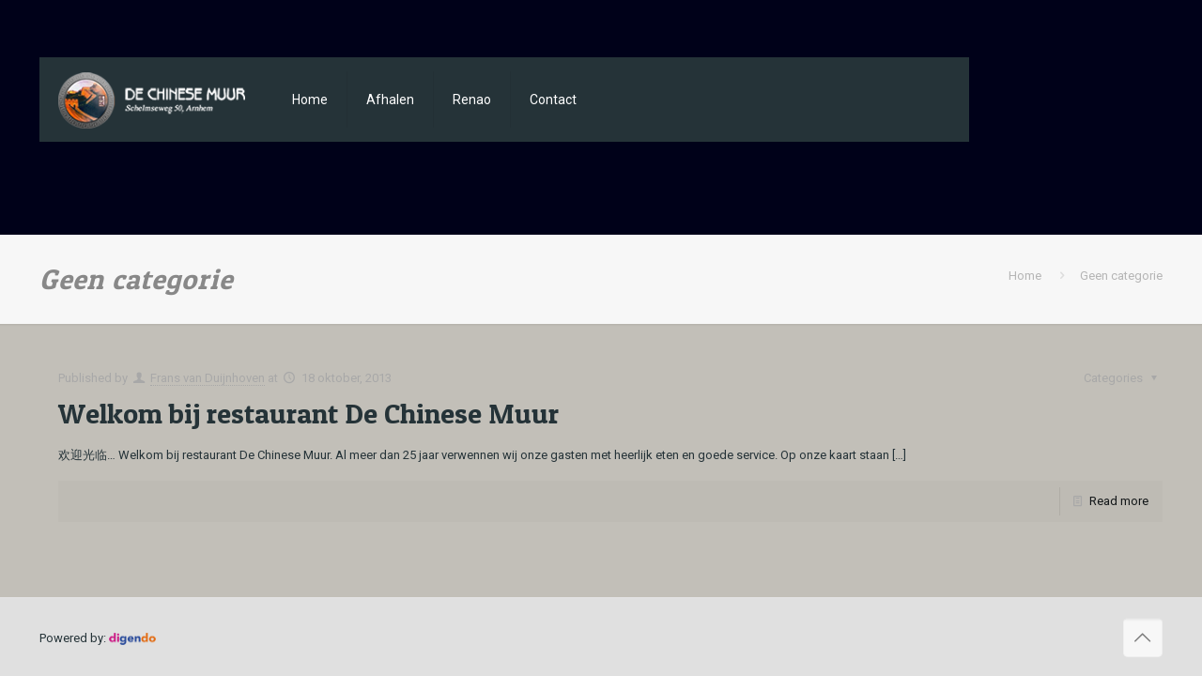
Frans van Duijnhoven (207, 378)
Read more (1118, 501)
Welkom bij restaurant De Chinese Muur (308, 413)
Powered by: (97, 638)
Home (1025, 276)
